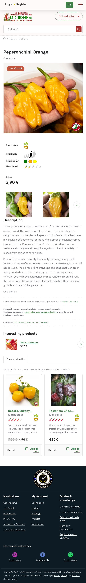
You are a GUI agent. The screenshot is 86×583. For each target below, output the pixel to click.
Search (78, 29)
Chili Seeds (19, 322)
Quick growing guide (71, 512)
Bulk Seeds (9, 513)
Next (76, 205)
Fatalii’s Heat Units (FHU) (69, 519)
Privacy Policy (60, 575)
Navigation (80, 4)
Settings (36, 513)
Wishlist (36, 519)
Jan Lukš (67, 572)
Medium (44, 322)
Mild (38, 322)
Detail (11, 450)
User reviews (10, 503)
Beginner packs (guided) (68, 536)
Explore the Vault (69, 301)
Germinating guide (70, 506)
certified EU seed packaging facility (41, 312)
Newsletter (38, 524)
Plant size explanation (66, 528)
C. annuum (30, 322)
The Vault (8, 508)
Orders (35, 508)
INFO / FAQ (9, 519)
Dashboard (38, 503)
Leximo (77, 572)
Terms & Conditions (14, 529)
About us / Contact (14, 524)
